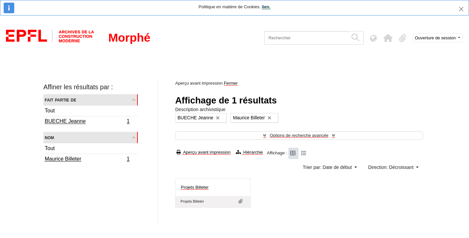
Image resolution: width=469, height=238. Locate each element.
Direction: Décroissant (391, 167)
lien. (266, 6)
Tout (50, 110)
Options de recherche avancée (299, 135)
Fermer (231, 83)
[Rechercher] (306, 38)
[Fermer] (461, 9)
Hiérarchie (249, 152)
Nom (49, 137)
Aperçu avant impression (204, 152)
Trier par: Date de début (328, 167)
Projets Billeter (195, 187)
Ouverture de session (436, 37)
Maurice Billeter (87, 159)
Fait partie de (60, 100)
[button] (388, 38)
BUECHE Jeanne (87, 122)
